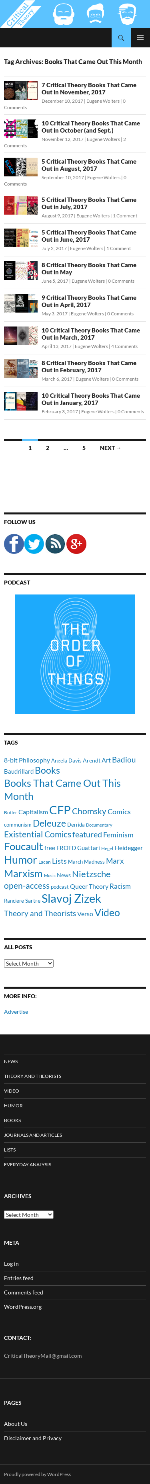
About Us (15, 1423)
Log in (11, 1263)
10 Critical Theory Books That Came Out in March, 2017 (91, 334)
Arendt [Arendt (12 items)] (91, 760)
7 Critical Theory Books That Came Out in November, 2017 (89, 88)
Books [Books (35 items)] (47, 770)
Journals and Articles (33, 1135)
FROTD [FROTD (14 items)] (66, 847)
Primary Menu (140, 37)
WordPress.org (23, 1306)
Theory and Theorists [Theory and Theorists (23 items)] (40, 913)
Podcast (17, 582)
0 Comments (121, 281)
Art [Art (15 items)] (106, 760)
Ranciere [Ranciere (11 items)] (14, 900)
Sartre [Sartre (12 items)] (32, 900)
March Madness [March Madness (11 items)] (86, 861)
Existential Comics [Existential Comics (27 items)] (37, 834)
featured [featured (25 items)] (87, 834)
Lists (10, 1150)
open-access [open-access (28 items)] (27, 885)
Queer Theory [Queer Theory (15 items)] (89, 886)
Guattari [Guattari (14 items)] (88, 847)
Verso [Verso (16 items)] (85, 913)
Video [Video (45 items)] (107, 912)
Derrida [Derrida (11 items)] (76, 824)
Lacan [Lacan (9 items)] (44, 861)
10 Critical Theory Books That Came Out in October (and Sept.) (91, 126)
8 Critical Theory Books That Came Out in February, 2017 (89, 366)
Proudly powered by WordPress (37, 1474)
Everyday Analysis (27, 1164)
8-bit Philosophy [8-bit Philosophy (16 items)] (27, 760)
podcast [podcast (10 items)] (60, 887)
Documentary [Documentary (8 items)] (99, 824)
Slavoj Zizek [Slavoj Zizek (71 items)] (71, 898)
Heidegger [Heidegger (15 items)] (128, 847)
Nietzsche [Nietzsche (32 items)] (91, 873)
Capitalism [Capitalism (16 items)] (33, 811)
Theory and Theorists (32, 1076)
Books (12, 1120)
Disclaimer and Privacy (33, 1438)
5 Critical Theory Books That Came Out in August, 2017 (89, 165)
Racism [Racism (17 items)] (120, 886)
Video (11, 1091)
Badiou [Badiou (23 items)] (124, 759)
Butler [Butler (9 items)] (10, 812)
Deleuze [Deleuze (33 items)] (49, 823)
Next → (111, 447)
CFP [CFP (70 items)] (60, 810)
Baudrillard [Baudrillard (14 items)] (19, 771)
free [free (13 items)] (49, 847)
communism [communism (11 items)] (18, 824)
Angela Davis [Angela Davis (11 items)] (66, 760)
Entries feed (19, 1278)
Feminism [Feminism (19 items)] (118, 834)
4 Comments (124, 346)
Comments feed (23, 1292)
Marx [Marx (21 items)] (115, 860)
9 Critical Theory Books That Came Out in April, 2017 (89, 301)
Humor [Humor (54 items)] (20, 859)
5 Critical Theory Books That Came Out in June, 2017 (89, 236)
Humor (13, 1106)
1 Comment (125, 216)
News (11, 1061)
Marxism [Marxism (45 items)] (23, 873)
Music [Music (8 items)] (50, 875)
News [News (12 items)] (64, 875)
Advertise (16, 1011)
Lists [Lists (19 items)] (59, 860)
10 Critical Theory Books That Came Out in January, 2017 (91, 399)
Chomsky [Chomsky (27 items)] (89, 811)
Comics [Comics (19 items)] (119, 811)
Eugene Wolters (103, 101)
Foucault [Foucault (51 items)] (23, 846)
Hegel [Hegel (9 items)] (107, 848)
